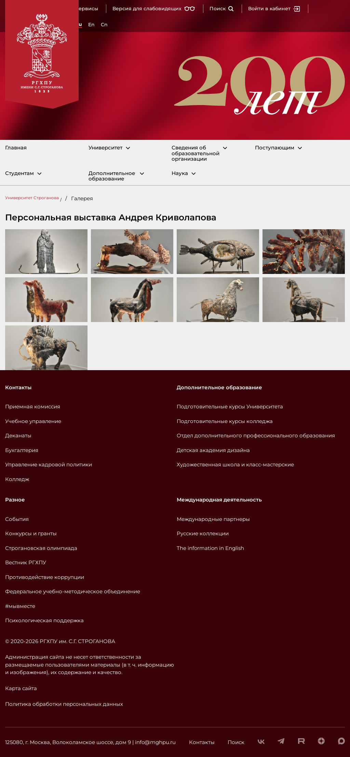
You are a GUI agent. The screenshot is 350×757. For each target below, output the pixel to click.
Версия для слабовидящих (153, 8)
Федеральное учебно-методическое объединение (72, 591)
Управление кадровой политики (48, 464)
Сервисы (86, 8)
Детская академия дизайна (213, 450)
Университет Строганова (32, 197)
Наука (180, 173)
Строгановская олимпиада (41, 548)
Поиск (222, 8)
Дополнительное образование (112, 176)
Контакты (18, 387)
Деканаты (18, 435)
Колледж (17, 479)
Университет (105, 148)
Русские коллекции (203, 533)
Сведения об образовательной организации (195, 153)
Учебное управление (33, 421)
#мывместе (20, 606)
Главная (16, 148)
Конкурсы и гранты (31, 533)
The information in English (210, 548)
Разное (15, 499)
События (17, 519)
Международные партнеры (213, 519)
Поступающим (274, 148)
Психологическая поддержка (44, 620)
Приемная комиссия (32, 406)
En (91, 24)
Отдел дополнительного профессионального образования (256, 435)
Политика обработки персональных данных (64, 704)
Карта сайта (21, 688)
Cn (104, 24)
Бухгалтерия (21, 450)
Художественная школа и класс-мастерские (235, 464)
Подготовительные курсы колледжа (225, 421)
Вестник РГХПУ (25, 562)
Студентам (19, 173)
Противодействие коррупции (44, 577)
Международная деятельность (219, 499)
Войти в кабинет (274, 8)
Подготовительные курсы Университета (230, 406)
